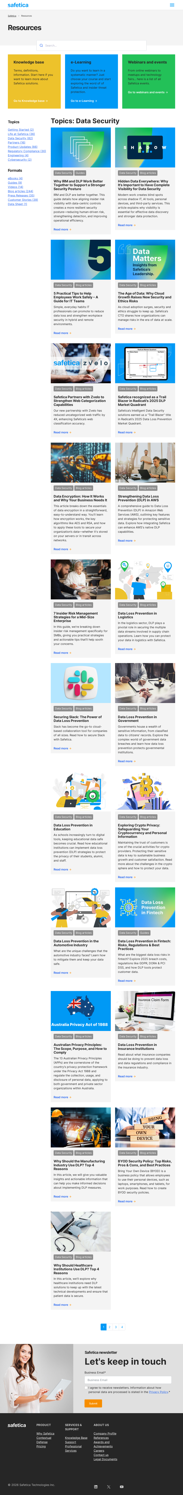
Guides (80, 173)
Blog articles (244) (20, 191)
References (101, 1438)
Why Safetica (45, 1433)
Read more (61, 229)
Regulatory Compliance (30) (27, 151)
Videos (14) (15, 187)
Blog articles (148, 173)
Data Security (63, 173)
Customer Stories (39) (23, 200)
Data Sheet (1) (17, 204)
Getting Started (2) (21, 129)
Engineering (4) (18, 155)
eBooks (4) (15, 178)
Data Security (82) (20, 138)
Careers (99, 1450)
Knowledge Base (76, 1438)
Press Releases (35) (21, 195)
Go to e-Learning (82, 101)
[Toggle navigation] (172, 5)
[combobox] (91, 45)
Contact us (101, 1455)
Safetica (12, 15)
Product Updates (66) (23, 147)
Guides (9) (15, 182)
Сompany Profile (105, 1433)
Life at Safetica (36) (21, 134)
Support (70, 1442)
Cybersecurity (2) (20, 159)
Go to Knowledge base (29, 101)
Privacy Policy (158, 1392)
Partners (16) (16, 142)
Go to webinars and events (146, 92)
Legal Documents (105, 1459)
